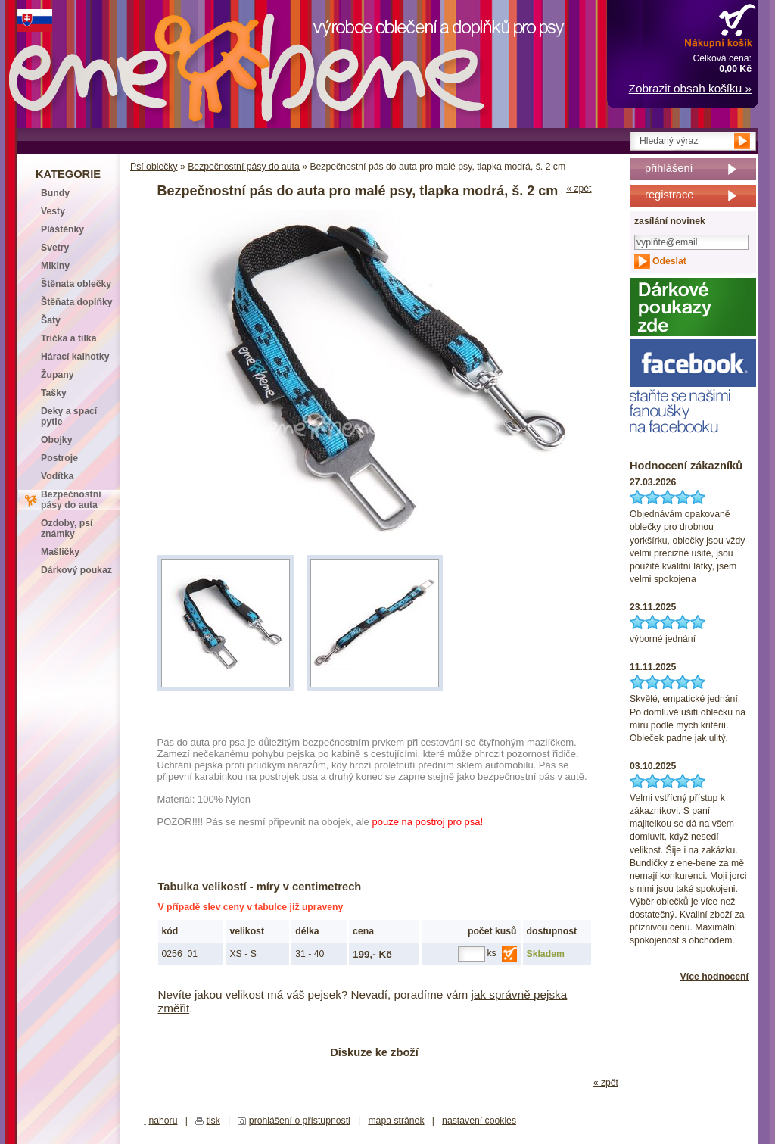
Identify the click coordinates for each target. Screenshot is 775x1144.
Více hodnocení (714, 976)
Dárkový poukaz (76, 570)
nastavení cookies (479, 1120)
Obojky (56, 440)
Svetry (55, 247)
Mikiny (55, 265)
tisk (213, 1120)
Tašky (54, 393)
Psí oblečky (154, 166)
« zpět (578, 188)
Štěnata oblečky (76, 284)
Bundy (55, 193)
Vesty (53, 211)
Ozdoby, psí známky (66, 528)
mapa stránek (396, 1120)
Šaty (51, 320)
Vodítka (57, 476)
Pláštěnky (62, 229)
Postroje (59, 458)
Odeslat (669, 261)
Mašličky (60, 552)
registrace (669, 195)
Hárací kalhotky (75, 356)
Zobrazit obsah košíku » (690, 88)
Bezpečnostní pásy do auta (244, 166)
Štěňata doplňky (77, 302)
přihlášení (669, 168)
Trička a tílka (68, 338)
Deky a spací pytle (69, 416)
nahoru (162, 1120)
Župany (57, 374)
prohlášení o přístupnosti (299, 1120)
